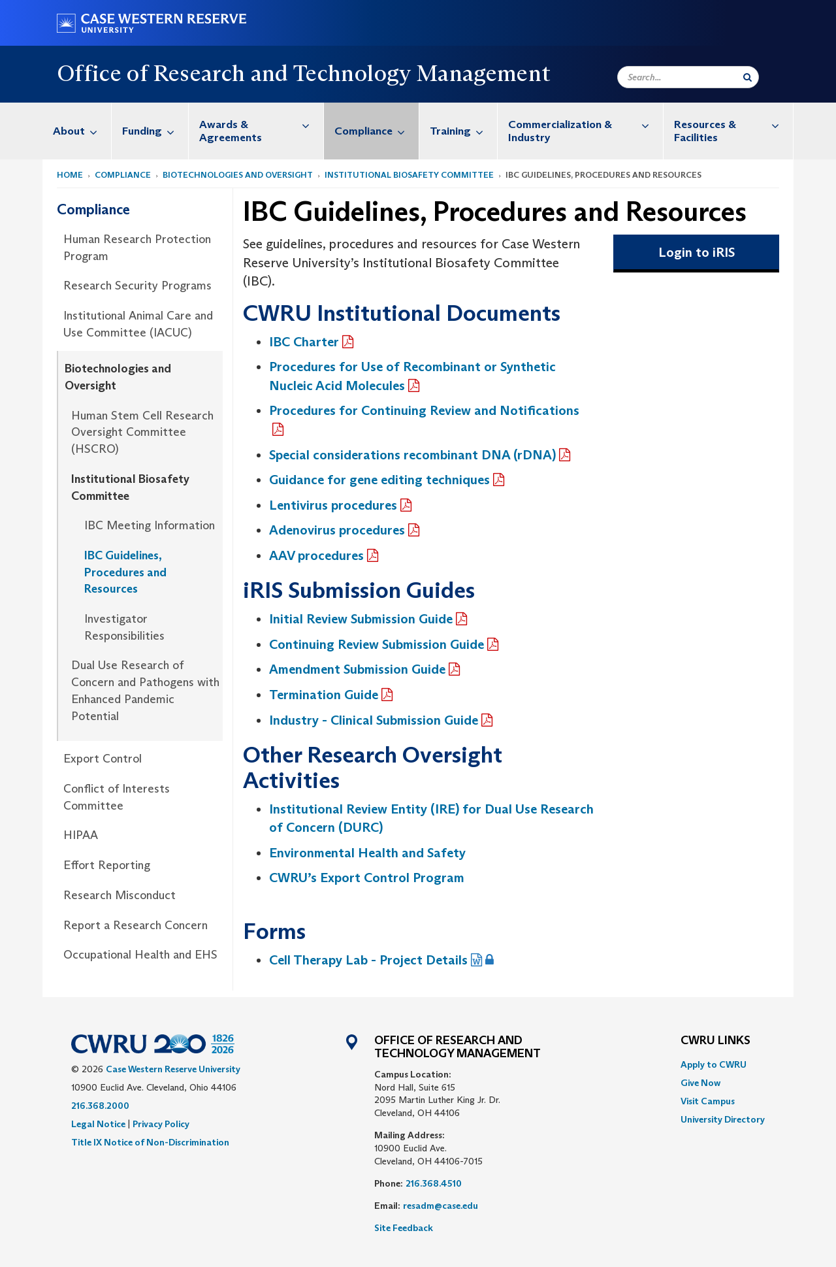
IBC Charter (304, 342)
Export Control (102, 758)
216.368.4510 (434, 1183)
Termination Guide (323, 694)
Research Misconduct (119, 895)
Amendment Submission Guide (357, 669)
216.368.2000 (100, 1105)
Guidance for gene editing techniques (379, 479)
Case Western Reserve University (173, 1069)
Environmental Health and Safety (367, 853)
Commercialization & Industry (585, 124)
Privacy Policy (161, 1124)
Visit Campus (708, 1101)
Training (463, 131)
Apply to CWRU (714, 1064)
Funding (155, 131)
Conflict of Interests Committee (116, 797)
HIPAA (80, 835)
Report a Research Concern (135, 925)
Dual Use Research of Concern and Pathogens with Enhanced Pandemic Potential (145, 690)
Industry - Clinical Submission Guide (373, 720)
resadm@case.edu (440, 1205)
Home (70, 175)
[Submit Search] (747, 77)
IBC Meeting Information (149, 525)
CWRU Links (715, 1040)
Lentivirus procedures (333, 505)
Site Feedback (403, 1228)
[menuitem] (77, 131)
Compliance (376, 131)
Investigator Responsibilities (124, 627)
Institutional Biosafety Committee (409, 175)
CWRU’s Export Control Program (368, 877)
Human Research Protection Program (137, 247)
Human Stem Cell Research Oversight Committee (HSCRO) (142, 432)
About (82, 131)
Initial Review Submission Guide (361, 619)
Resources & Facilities (733, 124)
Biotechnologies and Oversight (238, 175)
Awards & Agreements (261, 124)
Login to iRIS (696, 252)
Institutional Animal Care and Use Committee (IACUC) (138, 324)
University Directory (723, 1119)
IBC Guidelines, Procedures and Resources (125, 572)
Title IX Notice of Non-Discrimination (150, 1142)
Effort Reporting (106, 865)
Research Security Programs (137, 285)
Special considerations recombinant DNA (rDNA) (412, 455)
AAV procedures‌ (316, 555)
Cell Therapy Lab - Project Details (368, 960)
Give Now (700, 1083)
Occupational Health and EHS (140, 954)
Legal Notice (98, 1124)
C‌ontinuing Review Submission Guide (376, 644)
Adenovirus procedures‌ (337, 530)
